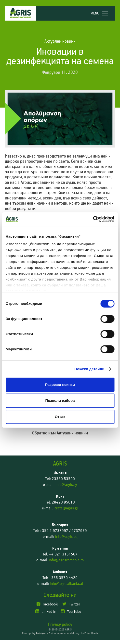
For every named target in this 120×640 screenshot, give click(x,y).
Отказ (60, 417)
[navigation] (102, 13)
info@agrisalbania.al (66, 583)
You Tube (71, 611)
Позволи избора (60, 400)
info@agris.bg (66, 536)
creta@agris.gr (66, 508)
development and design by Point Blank (74, 633)
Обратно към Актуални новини (60, 433)
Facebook (47, 604)
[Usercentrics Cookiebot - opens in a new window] (92, 219)
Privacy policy (60, 624)
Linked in (45, 611)
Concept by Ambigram (35, 633)
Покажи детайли (89, 369)
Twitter (71, 604)
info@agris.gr (66, 484)
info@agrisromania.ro (66, 560)
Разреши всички (60, 384)
